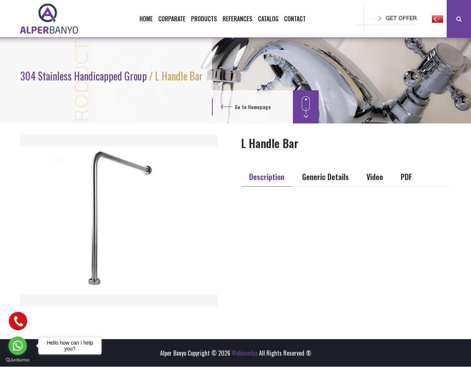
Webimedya (245, 353)
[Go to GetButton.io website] (17, 359)
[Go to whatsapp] (17, 346)
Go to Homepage (253, 107)
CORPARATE (171, 18)
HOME (146, 18)
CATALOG (268, 18)
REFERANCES (237, 18)
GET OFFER (394, 18)
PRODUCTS (204, 18)
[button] (437, 18)
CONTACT (295, 18)
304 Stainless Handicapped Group (84, 75)
